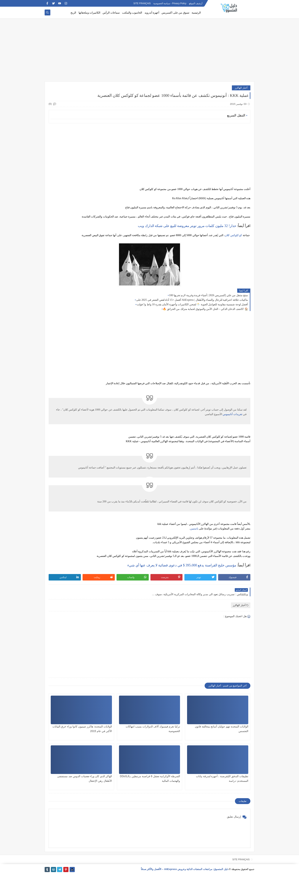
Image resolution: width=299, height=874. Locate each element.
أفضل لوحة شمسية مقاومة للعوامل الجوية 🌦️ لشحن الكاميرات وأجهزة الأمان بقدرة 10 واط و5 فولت (192, 304)
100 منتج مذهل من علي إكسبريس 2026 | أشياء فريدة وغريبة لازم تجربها (208, 295)
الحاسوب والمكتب (132, 12)
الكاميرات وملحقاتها (89, 12)
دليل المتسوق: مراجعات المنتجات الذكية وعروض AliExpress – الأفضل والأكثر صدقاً (184, 869)
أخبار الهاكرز (241, 87)
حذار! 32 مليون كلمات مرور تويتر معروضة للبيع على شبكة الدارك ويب (187, 226)
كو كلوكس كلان (233, 235)
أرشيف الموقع (195, 3)
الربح (73, 12)
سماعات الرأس (111, 12)
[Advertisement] (149, 52)
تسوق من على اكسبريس (175, 12)
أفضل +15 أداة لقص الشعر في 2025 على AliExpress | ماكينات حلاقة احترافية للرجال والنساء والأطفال (192, 299)
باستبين (194, 528)
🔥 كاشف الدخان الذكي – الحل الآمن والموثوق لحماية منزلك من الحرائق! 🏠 (205, 309)
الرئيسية (196, 12)
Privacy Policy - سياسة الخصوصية (169, 3)
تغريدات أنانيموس (232, 414)
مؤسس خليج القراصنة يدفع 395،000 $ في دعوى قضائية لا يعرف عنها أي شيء (181, 565)
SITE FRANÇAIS (142, 3)
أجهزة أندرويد (152, 12)
